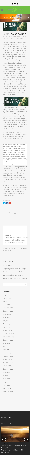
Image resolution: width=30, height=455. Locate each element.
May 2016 (6, 301)
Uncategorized (22, 36)
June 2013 (6, 379)
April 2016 (6, 304)
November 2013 (8, 362)
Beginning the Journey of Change (14, 269)
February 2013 (8, 391)
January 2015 (7, 330)
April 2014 (6, 350)
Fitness (8, 448)
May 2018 (6, 295)
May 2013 (6, 382)
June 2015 (6, 317)
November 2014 (8, 337)
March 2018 (7, 298)
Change (10, 446)
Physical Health (6, 450)
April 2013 (6, 385)
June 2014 (6, 343)
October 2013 (7, 366)
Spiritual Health (18, 450)
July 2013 (6, 375)
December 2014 (8, 333)
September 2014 (8, 340)
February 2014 (8, 356)
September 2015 (8, 311)
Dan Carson (9, 38)
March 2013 (7, 388)
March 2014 (7, 353)
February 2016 (8, 308)
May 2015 (6, 321)
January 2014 (7, 359)
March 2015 (7, 327)
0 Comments (18, 38)
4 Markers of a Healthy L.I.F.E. (13, 275)
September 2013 (8, 369)
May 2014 (6, 346)
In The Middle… (8, 265)
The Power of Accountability (13, 272)
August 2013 (7, 372)
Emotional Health (20, 446)
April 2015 (6, 324)
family (3, 448)
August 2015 (7, 314)
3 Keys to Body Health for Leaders (15, 278)
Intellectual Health (18, 448)
